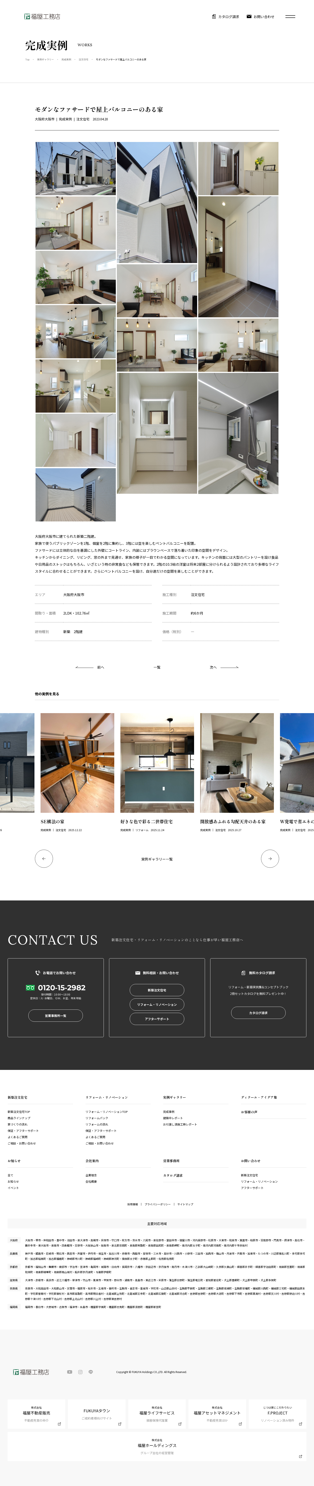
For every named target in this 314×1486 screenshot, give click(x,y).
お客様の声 (249, 1112)
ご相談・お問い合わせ (22, 1143)
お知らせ (13, 1181)
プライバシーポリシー (158, 1204)
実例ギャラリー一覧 (157, 859)
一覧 (157, 667)
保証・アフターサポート (23, 1131)
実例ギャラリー (45, 59)
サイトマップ (185, 1204)
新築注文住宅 (249, 1175)
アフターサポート (252, 1188)
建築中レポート (173, 1118)
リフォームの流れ (96, 1124)
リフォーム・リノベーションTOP (106, 1112)
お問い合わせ (264, 16)
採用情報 (132, 1204)
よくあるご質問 (17, 1137)
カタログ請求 (228, 16)
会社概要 (91, 1181)
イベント (13, 1188)
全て (10, 1175)
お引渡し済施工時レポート (180, 1124)
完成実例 (66, 59)
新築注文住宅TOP (19, 1112)
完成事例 (168, 1112)
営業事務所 (171, 1160)
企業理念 (91, 1175)
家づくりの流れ (17, 1124)
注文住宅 (83, 59)
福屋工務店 (42, 16)
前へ (100, 667)
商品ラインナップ (19, 1118)
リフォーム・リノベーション (259, 1181)
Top (27, 59)
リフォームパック (96, 1118)
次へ (213, 667)
